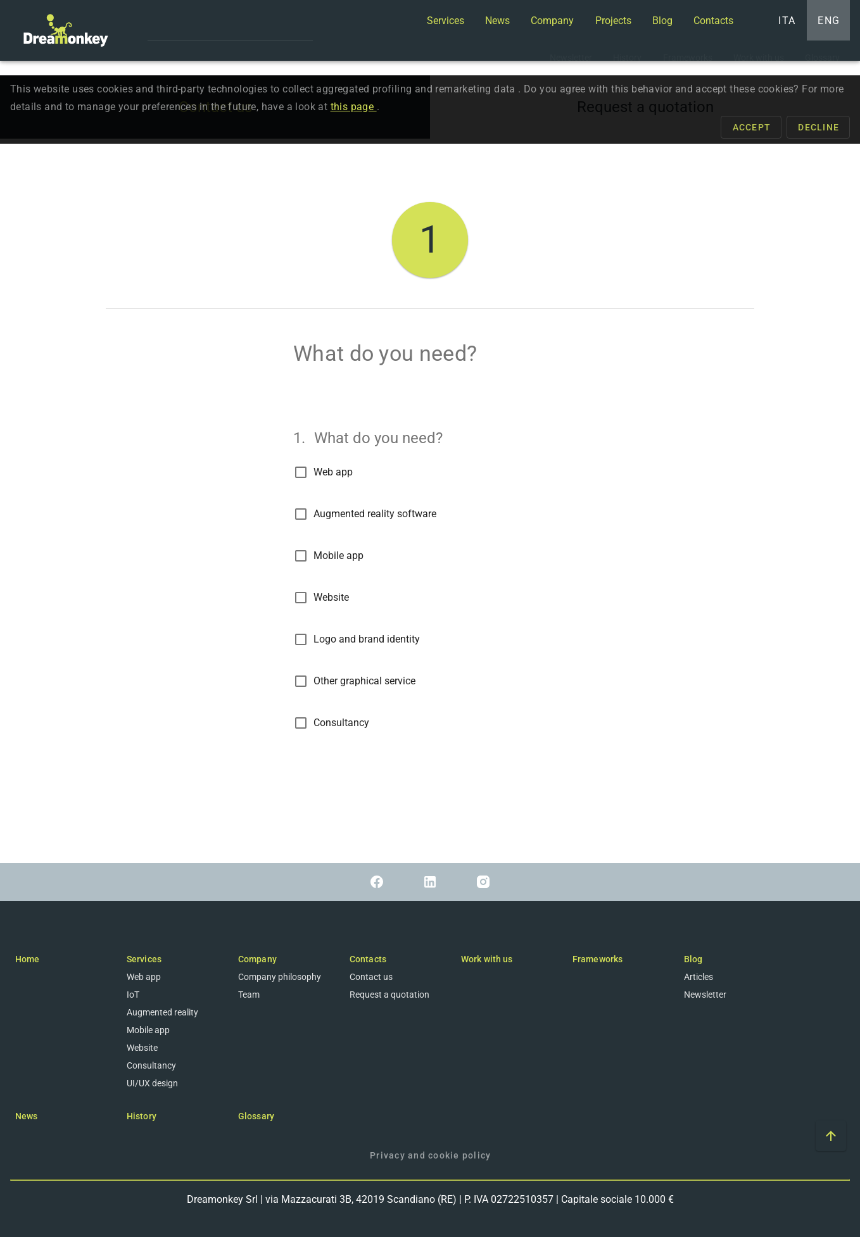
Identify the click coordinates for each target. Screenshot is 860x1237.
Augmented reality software (374, 514)
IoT (133, 994)
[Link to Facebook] (376, 881)
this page (354, 107)
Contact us (371, 977)
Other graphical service (364, 681)
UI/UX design (152, 1083)
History (141, 1116)
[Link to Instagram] (483, 881)
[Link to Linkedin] (430, 881)
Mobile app (338, 556)
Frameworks (597, 959)
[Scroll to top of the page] (831, 1136)
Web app (333, 473)
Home (27, 959)
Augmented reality (162, 1012)
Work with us (486, 959)
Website (331, 598)
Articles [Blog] (698, 977)
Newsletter (705, 994)
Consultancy (341, 723)
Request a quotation (389, 994)
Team (249, 994)
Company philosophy (279, 977)
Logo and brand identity (366, 640)
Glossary (256, 1116)
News (26, 1116)
